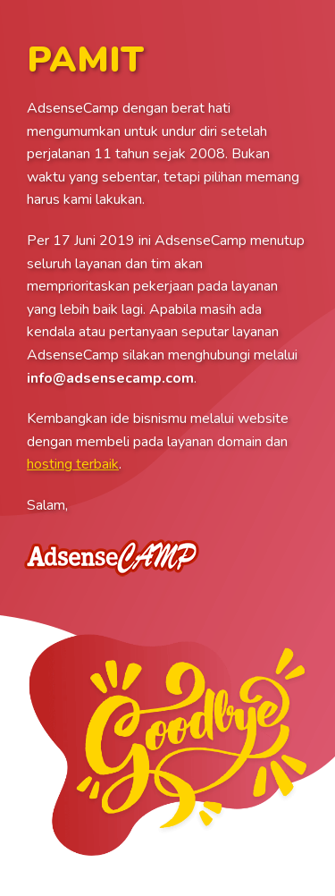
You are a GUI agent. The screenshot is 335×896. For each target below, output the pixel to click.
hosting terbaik (73, 464)
